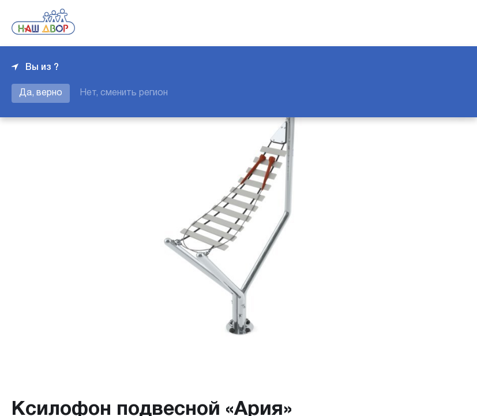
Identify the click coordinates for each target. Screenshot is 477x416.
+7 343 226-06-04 (426, 23)
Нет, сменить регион (124, 93)
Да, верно (40, 93)
